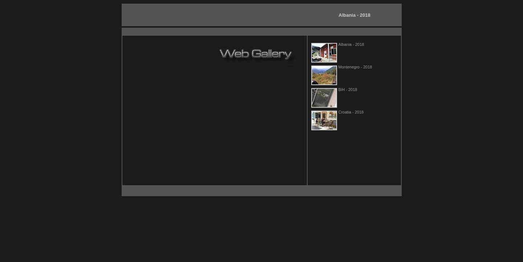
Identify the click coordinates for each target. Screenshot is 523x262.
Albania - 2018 (354, 15)
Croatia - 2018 (351, 112)
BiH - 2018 (347, 89)
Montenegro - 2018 (355, 67)
